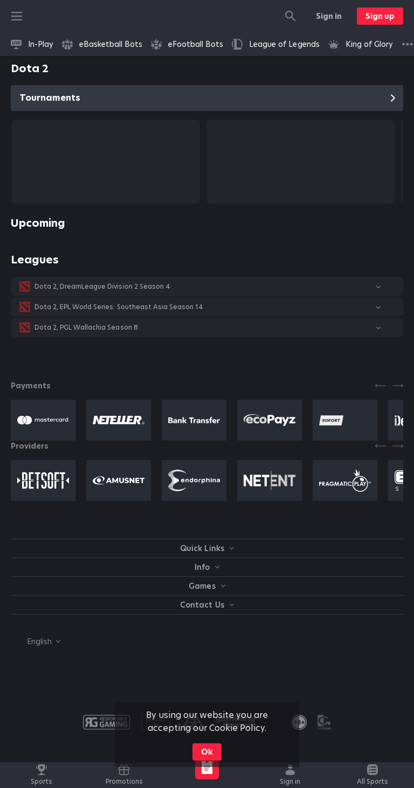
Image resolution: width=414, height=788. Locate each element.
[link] (32, 44)
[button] (207, 286)
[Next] (397, 385)
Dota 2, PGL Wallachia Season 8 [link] (86, 327)
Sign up (380, 16)
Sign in (329, 16)
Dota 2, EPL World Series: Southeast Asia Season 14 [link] (118, 307)
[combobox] (35, 641)
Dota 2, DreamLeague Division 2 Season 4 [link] (102, 286)
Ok (207, 752)
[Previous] (380, 385)
